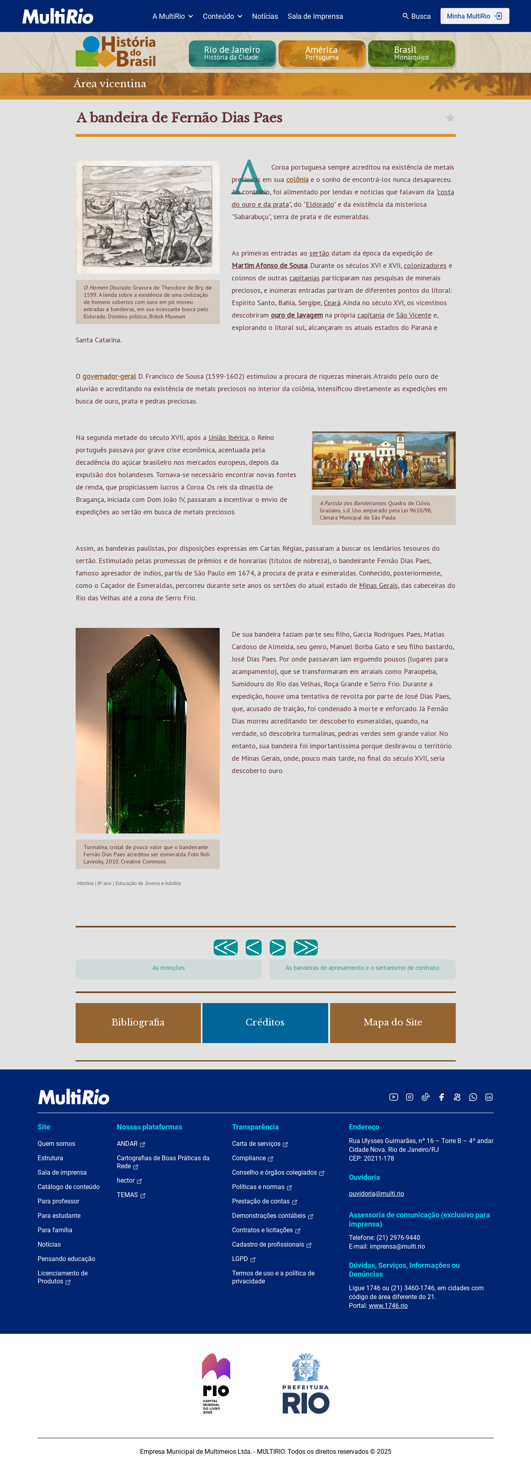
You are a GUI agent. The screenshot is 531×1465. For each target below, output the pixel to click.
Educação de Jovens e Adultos (148, 883)
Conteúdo (222, 16)
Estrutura (50, 1158)
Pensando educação (66, 1259)
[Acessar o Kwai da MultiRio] (457, 1097)
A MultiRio (172, 16)
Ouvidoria (364, 1177)
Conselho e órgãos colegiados (278, 1173)
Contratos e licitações (266, 1230)
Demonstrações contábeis (273, 1216)
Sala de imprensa (62, 1172)
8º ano (104, 883)
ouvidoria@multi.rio (376, 1193)
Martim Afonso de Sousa (269, 265)
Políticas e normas (262, 1187)
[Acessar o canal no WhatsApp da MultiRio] (473, 1097)
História (86, 883)
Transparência (255, 1127)
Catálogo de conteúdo (69, 1187)
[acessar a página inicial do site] (58, 16)
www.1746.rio (388, 1305)
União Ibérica (228, 437)
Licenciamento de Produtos (63, 1277)
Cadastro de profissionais (272, 1245)
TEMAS (131, 1195)
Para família (55, 1230)
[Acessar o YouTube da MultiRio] (394, 1097)
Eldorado (320, 204)
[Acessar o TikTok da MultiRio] (426, 1097)
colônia (297, 179)
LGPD (244, 1259)
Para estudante (59, 1215)
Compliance (253, 1158)
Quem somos (56, 1143)
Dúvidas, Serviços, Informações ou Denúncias (404, 1269)
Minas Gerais (378, 585)
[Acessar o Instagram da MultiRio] (410, 1097)
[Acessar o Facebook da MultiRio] (441, 1097)
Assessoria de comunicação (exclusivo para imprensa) (419, 1219)
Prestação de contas (265, 1201)
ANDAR (131, 1144)
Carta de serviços (260, 1144)
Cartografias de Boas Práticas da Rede (163, 1162)
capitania (371, 315)
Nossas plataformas (149, 1127)
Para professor (58, 1201)
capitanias (304, 277)
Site (44, 1127)
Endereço (364, 1127)
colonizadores (425, 265)
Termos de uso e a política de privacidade (273, 1277)
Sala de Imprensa (315, 16)
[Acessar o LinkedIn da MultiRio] (489, 1097)
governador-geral (109, 376)
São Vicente (413, 315)
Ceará (332, 302)
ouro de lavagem (297, 315)
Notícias (265, 16)
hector (129, 1181)
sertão (319, 253)
